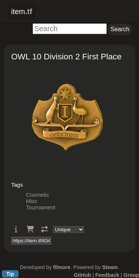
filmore (61, 267)
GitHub (82, 275)
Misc (31, 201)
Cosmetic (37, 195)
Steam (110, 267)
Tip (10, 274)
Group (131, 275)
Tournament (40, 207)
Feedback (107, 275)
